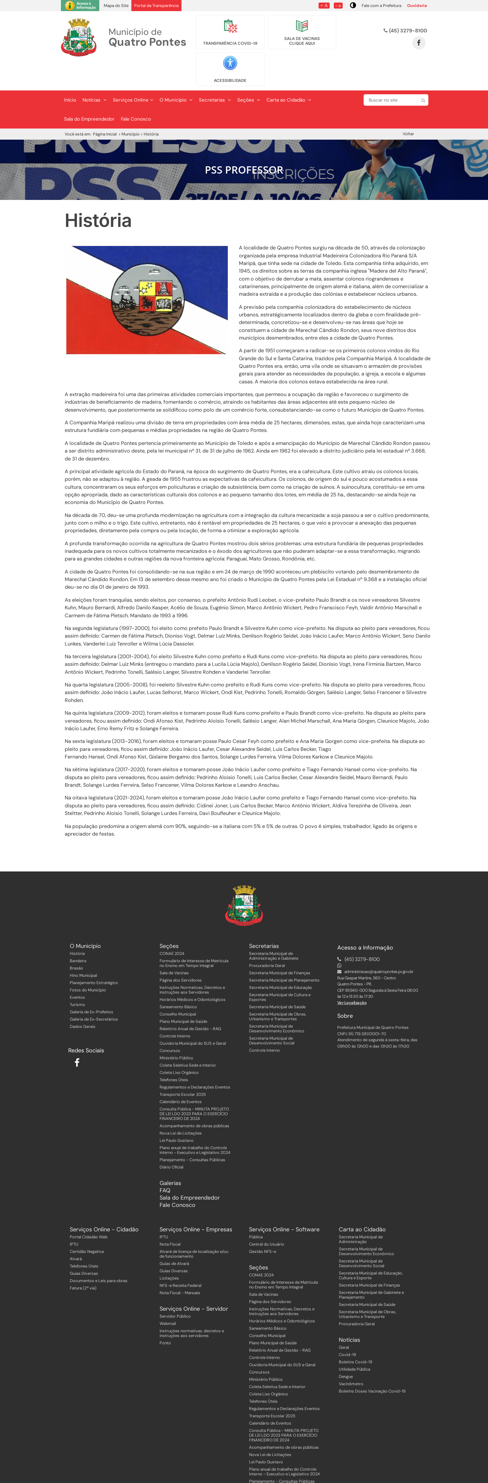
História (77, 926)
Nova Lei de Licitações (181, 1106)
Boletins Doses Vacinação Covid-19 (372, 1364)
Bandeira (78, 934)
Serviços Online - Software (284, 1203)
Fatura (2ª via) (83, 1261)
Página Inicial (105, 107)
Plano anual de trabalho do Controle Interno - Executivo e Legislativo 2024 (195, 1123)
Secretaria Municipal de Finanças (279, 946)
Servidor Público (175, 1289)
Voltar (408, 107)
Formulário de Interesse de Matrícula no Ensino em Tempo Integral (194, 936)
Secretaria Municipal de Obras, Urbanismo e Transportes (277, 990)
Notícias (94, 73)
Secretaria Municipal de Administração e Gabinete (273, 929)
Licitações (169, 1251)
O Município (176, 73)
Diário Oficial (171, 1140)
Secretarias (215, 73)
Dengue (346, 1349)
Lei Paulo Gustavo (177, 1113)
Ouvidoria (417, 5)
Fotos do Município (88, 963)
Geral (344, 1320)
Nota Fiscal (170, 1217)
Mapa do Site (116, 5)
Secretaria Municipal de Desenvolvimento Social (271, 1014)
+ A (324, 5)
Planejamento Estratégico (94, 956)
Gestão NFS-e (262, 1224)
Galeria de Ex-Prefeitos (91, 985)
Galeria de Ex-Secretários (94, 992)
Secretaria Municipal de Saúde (277, 980)
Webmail (168, 1296)
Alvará (76, 1232)
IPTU (74, 1217)
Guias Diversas (84, 1246)
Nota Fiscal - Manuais (180, 1266)
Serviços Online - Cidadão (104, 1203)
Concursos (170, 1024)
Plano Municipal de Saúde (183, 994)
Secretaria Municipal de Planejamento (284, 953)
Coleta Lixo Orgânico (179, 1045)
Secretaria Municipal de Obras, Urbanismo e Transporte (367, 1287)
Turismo (77, 978)
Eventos (77, 970)
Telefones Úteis (174, 1053)
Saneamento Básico (178, 980)
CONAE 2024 (172, 926)
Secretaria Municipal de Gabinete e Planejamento (371, 1268)
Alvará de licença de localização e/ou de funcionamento (194, 1227)
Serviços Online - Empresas (196, 1203)
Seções (248, 73)
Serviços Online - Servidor (194, 1282)
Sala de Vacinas (174, 946)
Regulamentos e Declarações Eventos (195, 1060)
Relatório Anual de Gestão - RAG (190, 1002)
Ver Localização (352, 976)
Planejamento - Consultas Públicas (192, 1133)
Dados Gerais (83, 999)
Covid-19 (347, 1328)
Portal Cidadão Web (89, 1210)
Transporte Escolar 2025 (183, 1067)
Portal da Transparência (156, 5)
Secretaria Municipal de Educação (280, 960)
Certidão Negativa (87, 1224)
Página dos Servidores (181, 953)
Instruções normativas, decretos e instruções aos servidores (192, 1306)
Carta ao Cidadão (289, 73)
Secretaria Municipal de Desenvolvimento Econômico (276, 1002)
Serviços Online (133, 73)
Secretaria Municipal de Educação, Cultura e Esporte (371, 1249)
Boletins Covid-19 (355, 1335)
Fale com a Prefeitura (381, 5)
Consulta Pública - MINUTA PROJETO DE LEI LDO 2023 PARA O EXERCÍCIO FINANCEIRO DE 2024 (194, 1087)
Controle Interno (175, 1009)
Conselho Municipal (178, 987)
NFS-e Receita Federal (180, 1258)
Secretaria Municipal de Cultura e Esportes (280, 970)
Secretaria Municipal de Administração (361, 1212)
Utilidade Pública (354, 1342)
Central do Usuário (266, 1217)
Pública (256, 1210)
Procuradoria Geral (267, 939)
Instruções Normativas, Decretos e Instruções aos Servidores (192, 963)
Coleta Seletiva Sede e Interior (188, 1038)
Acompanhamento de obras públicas (194, 1099)
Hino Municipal (83, 948)
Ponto (165, 1316)
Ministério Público (176, 1031)
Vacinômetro (351, 1357)
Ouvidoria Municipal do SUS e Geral (193, 1016)
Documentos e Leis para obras (99, 1254)
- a (338, 5)
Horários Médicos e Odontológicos (193, 972)
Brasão (76, 941)
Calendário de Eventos (181, 1075)
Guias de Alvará (174, 1237)
